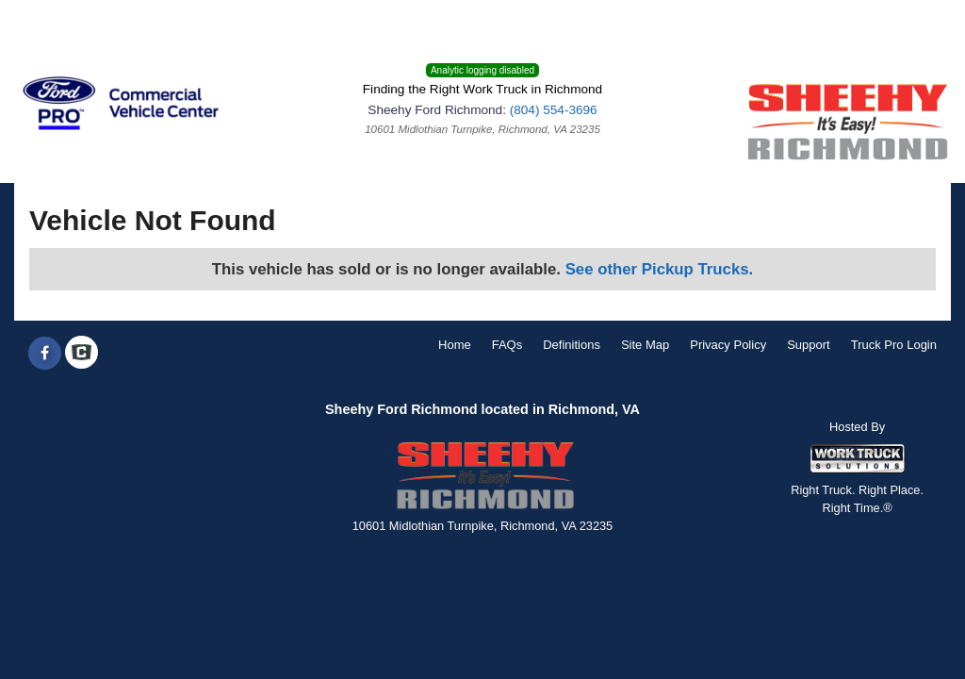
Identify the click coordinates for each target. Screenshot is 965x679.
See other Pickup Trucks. (659, 269)
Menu (45, 23)
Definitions (571, 345)
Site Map (645, 345)
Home (454, 345)
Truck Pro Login (894, 345)
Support (808, 345)
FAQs (507, 345)
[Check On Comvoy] (81, 353)
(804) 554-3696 (553, 110)
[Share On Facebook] (44, 353)
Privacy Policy (728, 345)
